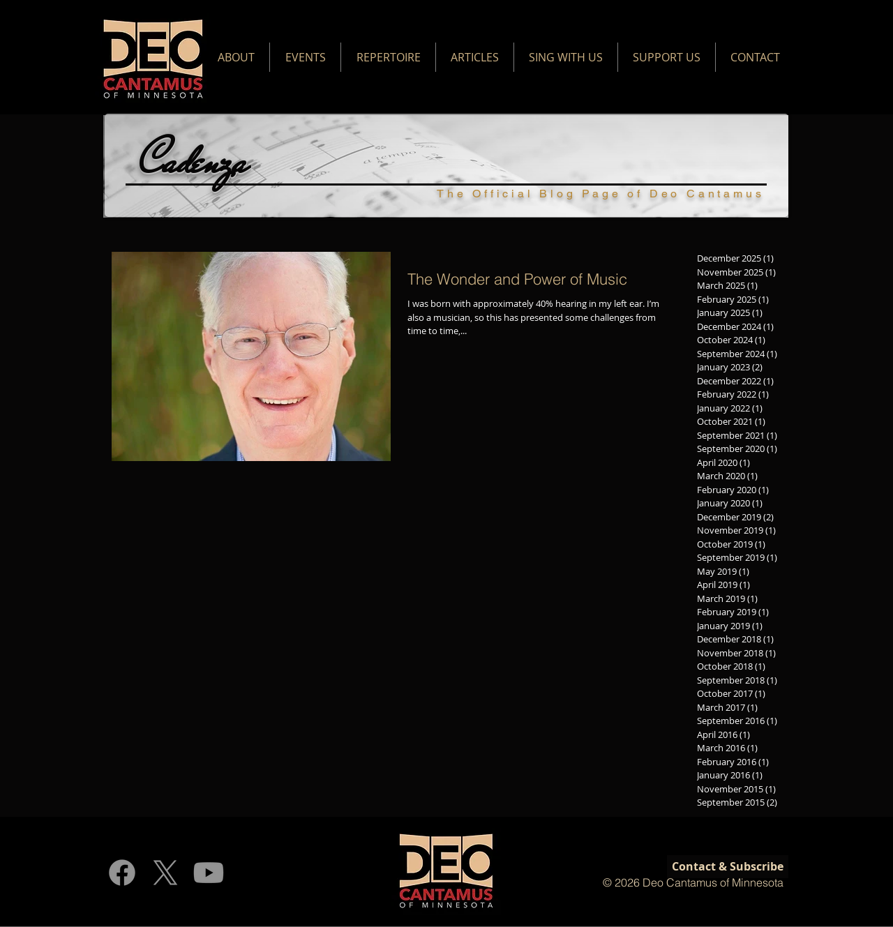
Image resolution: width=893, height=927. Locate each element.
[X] (165, 872)
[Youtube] (208, 872)
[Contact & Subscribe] (727, 866)
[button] (235, 57)
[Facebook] (122, 872)
